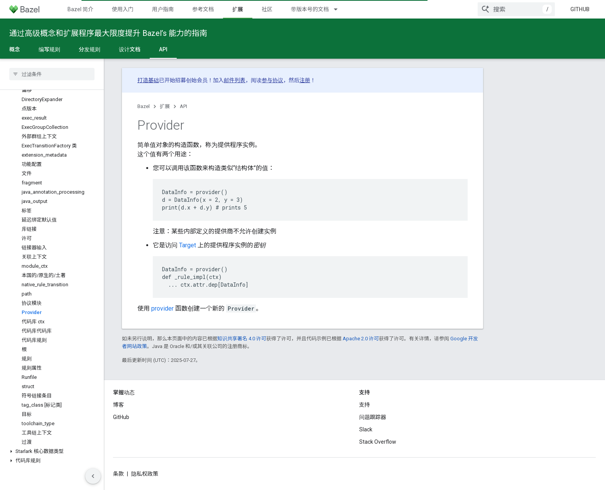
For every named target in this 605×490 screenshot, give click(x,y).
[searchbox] (52, 74)
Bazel (143, 106)
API (183, 106)
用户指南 (163, 9)
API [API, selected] (163, 49)
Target (187, 245)
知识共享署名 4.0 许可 (241, 338)
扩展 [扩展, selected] (237, 9)
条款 (118, 474)
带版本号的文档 (310, 9)
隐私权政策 (144, 474)
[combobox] (516, 9)
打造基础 (148, 80)
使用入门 (123, 9)
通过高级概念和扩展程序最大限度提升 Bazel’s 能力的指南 (108, 33)
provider (162, 308)
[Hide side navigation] (93, 476)
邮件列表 (234, 80)
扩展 (165, 106)
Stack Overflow (377, 442)
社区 (267, 9)
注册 (304, 80)
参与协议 (272, 80)
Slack (365, 429)
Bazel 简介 (80, 9)
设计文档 (129, 49)
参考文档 (203, 9)
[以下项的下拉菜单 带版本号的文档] (339, 9)
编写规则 (49, 49)
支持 (364, 405)
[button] (52, 451)
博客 (118, 405)
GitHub (580, 9)
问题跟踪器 (372, 417)
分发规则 (89, 49)
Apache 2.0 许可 (361, 338)
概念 (14, 49)
